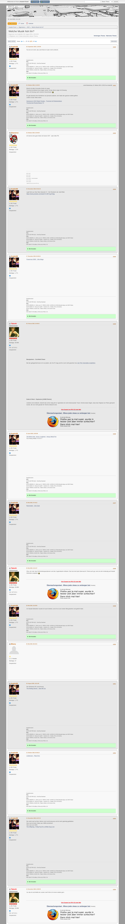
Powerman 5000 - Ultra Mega (34, 259)
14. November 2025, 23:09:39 (33, 889)
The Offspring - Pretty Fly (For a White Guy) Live (40, 827)
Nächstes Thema (111, 35)
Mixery (13, 644)
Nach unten (11, 41)
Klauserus (14, 133)
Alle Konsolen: (32, 77)
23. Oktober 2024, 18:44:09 (32, 132)
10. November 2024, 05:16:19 (33, 188)
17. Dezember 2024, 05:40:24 (33, 256)
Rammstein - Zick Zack (33, 506)
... (25, 41)
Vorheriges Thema (99, 35)
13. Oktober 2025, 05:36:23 (32, 752)
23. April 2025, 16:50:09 (32, 433)
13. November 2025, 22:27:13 (33, 818)
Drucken (114, 41)
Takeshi (14, 323)
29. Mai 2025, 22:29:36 (31, 605)
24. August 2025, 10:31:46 (32, 683)
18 (34, 41)
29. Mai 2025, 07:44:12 (31, 502)
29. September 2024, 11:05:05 (33, 46)
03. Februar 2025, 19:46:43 (32, 323)
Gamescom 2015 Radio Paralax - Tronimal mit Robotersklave (44, 101)
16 (28, 41)
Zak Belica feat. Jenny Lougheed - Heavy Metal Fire (41, 436)
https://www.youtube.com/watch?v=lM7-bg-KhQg (40, 194)
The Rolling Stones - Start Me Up (36, 688)
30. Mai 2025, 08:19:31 (31, 644)
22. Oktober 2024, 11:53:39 (32, 85)
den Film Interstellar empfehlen (86, 363)
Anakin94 (14, 47)
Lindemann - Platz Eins (33, 756)
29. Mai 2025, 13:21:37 (31, 568)
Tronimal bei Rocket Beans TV (35, 103)
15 (26, 41)
